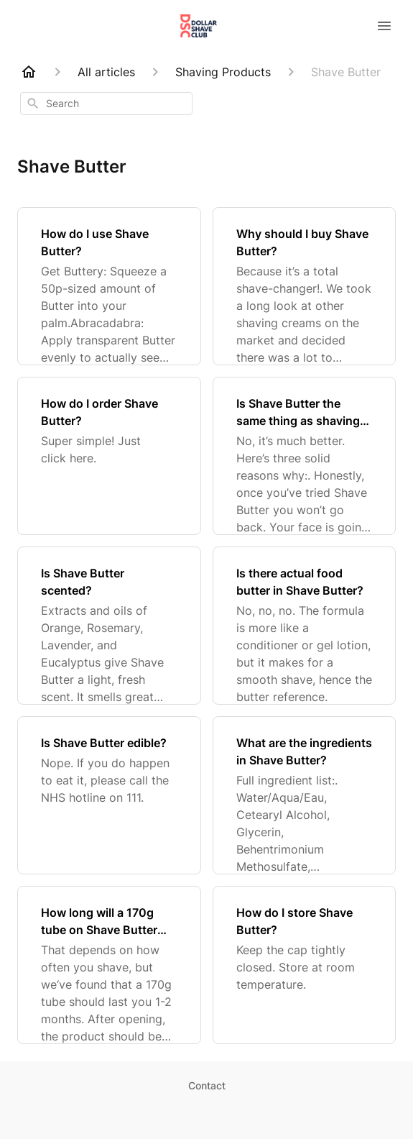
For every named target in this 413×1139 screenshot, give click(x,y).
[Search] (33, 103)
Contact (207, 1085)
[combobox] (106, 103)
